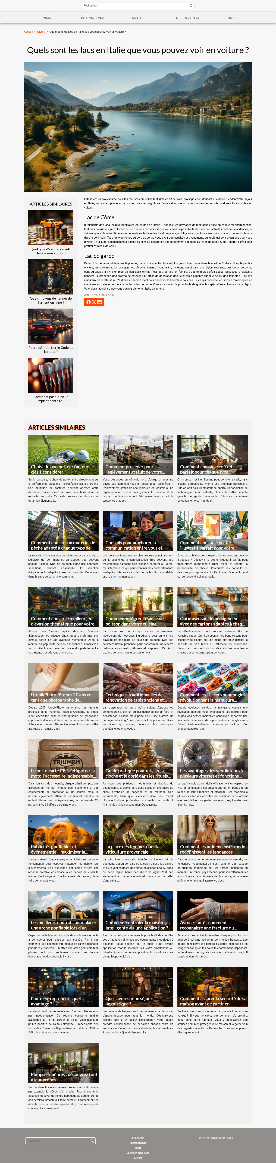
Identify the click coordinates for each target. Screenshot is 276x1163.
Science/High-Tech (185, 18)
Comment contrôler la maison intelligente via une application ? (136, 925)
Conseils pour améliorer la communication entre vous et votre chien (133, 548)
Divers (233, 18)
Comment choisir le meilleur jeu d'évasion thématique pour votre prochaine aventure (62, 624)
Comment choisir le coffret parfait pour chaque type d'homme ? (206, 472)
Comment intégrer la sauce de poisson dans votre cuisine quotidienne (134, 624)
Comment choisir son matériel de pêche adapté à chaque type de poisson (63, 548)
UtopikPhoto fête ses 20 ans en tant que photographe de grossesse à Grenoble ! (61, 700)
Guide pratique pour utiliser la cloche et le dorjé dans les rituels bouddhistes (136, 776)
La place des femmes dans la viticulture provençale (132, 849)
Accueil (28, 31)
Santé (137, 18)
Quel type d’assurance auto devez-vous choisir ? (50, 251)
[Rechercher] (138, 5)
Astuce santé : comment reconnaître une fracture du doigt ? (207, 928)
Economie (45, 18)
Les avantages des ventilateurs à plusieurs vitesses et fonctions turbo (211, 776)
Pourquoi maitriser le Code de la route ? (51, 349)
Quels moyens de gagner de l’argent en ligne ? (51, 300)
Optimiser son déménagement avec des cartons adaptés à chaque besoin (213, 624)
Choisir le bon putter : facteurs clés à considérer (60, 469)
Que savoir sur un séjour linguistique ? (128, 1001)
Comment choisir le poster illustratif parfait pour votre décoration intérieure (207, 548)
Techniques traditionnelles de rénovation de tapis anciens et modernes (134, 700)
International (93, 18)
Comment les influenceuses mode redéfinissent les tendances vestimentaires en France (212, 852)
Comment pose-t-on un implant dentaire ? (51, 399)
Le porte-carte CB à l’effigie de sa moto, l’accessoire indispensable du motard (63, 776)
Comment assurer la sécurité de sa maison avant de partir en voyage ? (213, 1004)
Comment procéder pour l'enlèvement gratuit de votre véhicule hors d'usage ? (133, 472)
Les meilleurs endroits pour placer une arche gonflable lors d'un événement (63, 928)
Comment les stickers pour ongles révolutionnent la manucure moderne (212, 700)
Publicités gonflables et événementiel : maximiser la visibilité (58, 852)
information (126, 229)
